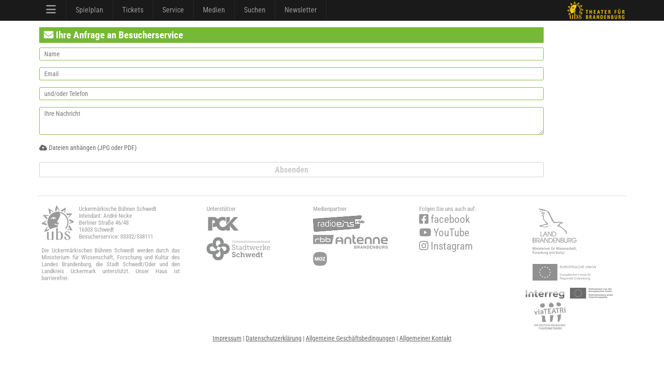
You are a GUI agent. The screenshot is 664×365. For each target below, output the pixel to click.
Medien (214, 10)
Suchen (255, 10)
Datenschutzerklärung (274, 338)
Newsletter (301, 10)
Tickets (132, 10)
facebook (444, 219)
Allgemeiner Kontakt (425, 338)
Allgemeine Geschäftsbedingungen (350, 338)
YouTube (444, 233)
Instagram (446, 246)
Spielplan (89, 10)
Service (173, 10)
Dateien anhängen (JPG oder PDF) (87, 147)
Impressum (227, 338)
